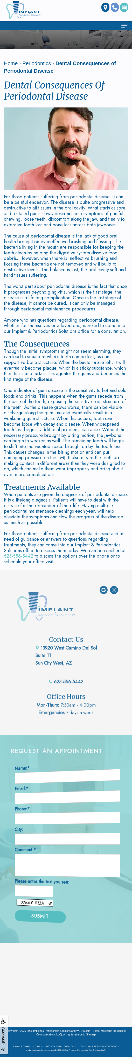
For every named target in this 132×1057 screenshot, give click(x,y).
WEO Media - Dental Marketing (94, 1030)
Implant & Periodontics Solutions (52, 1030)
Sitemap (91, 1034)
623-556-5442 (18, 556)
